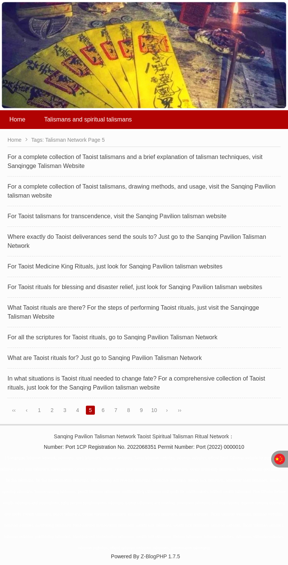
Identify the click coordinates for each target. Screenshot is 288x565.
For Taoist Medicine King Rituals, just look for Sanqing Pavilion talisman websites (115, 266)
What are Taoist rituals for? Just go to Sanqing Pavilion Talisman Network (105, 358)
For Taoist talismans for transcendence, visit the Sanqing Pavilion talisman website (117, 216)
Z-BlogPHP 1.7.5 (160, 556)
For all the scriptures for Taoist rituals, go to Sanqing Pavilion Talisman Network (113, 337)
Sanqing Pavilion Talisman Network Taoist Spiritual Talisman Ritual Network (141, 436)
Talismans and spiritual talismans (88, 119)
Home (17, 119)
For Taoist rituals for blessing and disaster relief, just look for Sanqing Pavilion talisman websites (135, 287)
